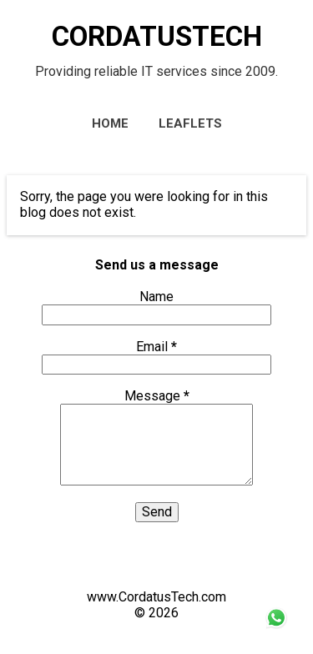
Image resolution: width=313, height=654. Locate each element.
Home (110, 123)
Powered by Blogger (157, 565)
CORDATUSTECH (157, 36)
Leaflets (190, 123)
